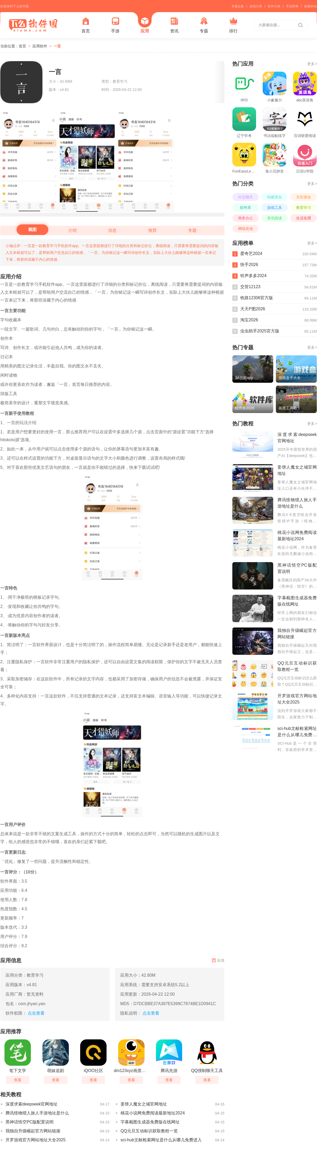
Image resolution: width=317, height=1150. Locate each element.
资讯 (174, 25)
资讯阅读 (274, 218)
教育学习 (303, 207)
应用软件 (39, 46)
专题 (204, 25)
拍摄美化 (274, 197)
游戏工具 (274, 207)
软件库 (245, 207)
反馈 (218, 960)
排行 (233, 25)
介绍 (72, 230)
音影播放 (303, 197)
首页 (85, 25)
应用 (145, 25)
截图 (32, 229)
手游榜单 (292, 6)
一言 (57, 46)
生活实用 (303, 218)
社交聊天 (245, 197)
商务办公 (245, 218)
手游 (115, 25)
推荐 (152, 230)
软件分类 (274, 6)
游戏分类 (255, 6)
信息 (112, 230)
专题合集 (237, 6)
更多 (312, 64)
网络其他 (245, 229)
